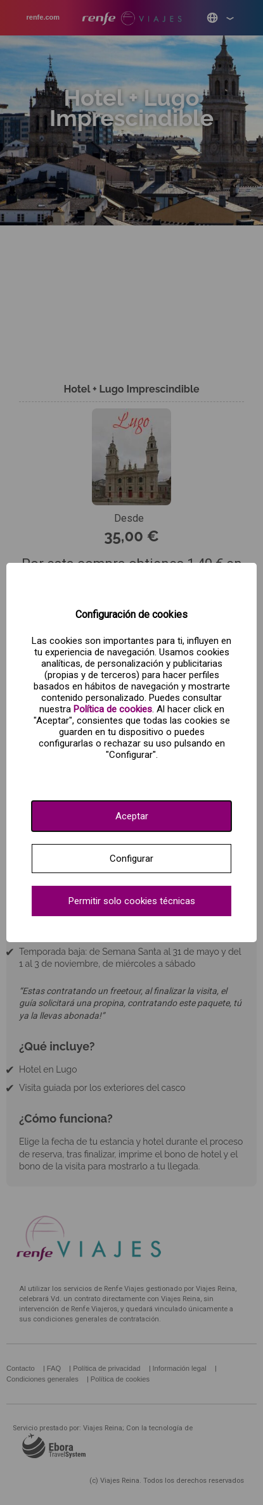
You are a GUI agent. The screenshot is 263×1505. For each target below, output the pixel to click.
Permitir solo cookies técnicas (131, 901)
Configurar (131, 858)
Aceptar (131, 816)
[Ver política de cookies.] (113, 709)
